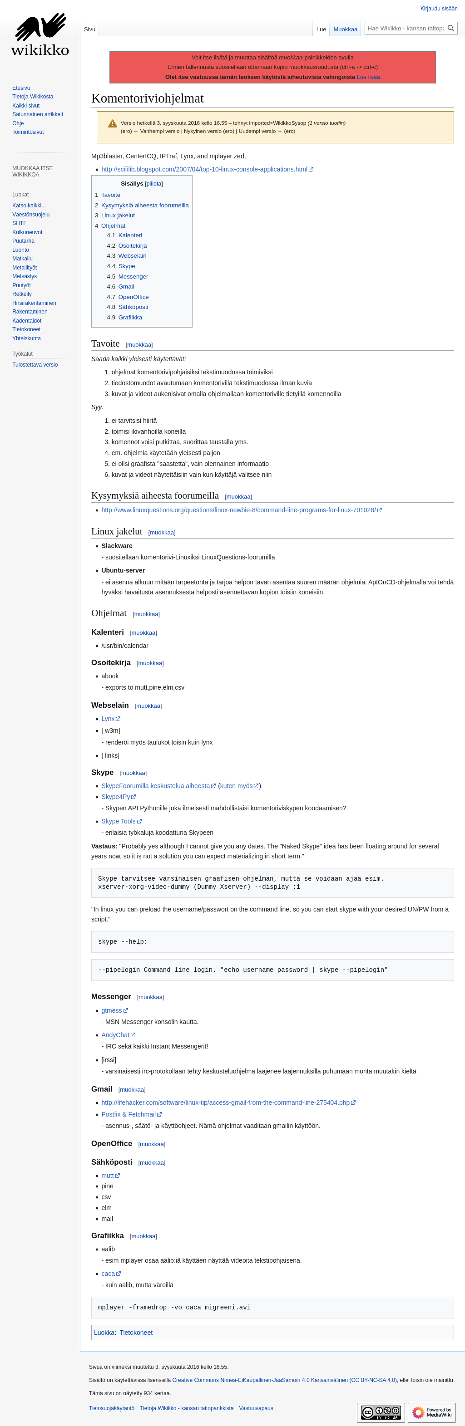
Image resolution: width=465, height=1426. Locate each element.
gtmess (111, 1010)
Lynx (107, 718)
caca (108, 1273)
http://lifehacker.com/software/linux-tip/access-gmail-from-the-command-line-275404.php (225, 1102)
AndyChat (115, 1035)
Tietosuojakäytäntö (111, 1408)
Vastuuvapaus (256, 1408)
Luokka (104, 1332)
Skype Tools (118, 821)
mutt (107, 1175)
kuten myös (236, 785)
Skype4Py (115, 796)
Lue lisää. (369, 77)
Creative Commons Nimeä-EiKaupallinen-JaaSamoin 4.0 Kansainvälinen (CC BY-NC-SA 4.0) (284, 1380)
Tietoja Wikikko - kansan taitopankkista (186, 1408)
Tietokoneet (136, 1332)
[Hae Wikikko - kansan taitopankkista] (411, 28)
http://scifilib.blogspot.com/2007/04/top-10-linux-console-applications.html (204, 169)
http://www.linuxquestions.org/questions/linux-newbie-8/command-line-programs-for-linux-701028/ (238, 510)
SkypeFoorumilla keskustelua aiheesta (155, 785)
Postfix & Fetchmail (128, 1114)
